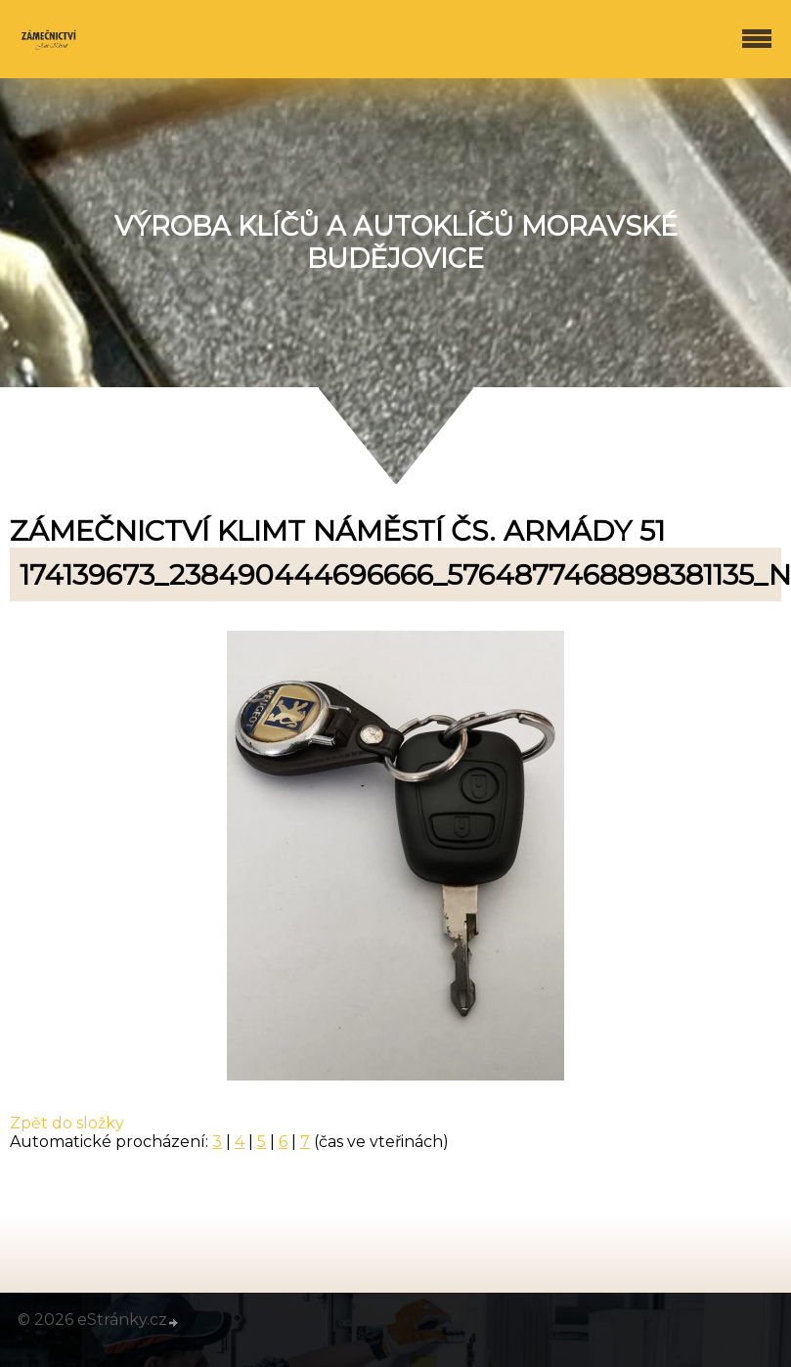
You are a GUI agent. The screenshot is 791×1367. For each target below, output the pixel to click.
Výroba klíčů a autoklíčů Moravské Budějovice (396, 242)
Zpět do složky (67, 1123)
